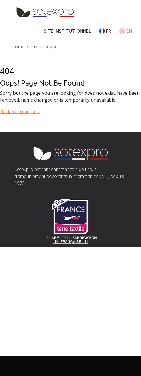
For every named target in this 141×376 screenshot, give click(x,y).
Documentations (32, 338)
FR (105, 31)
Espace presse (29, 352)
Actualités (24, 345)
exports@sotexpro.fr (72, 286)
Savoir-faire (27, 324)
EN (125, 31)
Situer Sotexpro (31, 273)
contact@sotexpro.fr (36, 279)
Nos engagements (34, 331)
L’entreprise (27, 317)
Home (17, 46)
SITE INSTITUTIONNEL (67, 31)
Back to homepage (20, 111)
